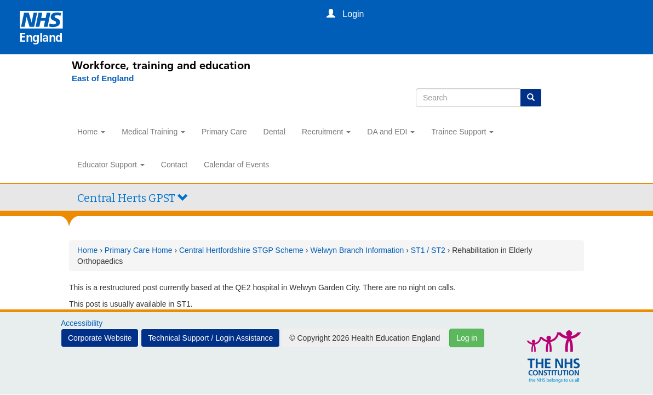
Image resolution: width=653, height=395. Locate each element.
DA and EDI (391, 131)
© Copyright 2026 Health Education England (364, 338)
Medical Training (153, 131)
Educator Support (111, 164)
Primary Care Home (139, 250)
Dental (274, 131)
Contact (174, 164)
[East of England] (97, 78)
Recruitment (326, 131)
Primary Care (224, 131)
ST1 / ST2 (428, 250)
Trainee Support (462, 131)
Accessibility (81, 323)
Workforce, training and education (161, 65)
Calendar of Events (236, 164)
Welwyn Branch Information (357, 250)
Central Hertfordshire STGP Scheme (241, 250)
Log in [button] (466, 338)
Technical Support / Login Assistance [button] (210, 338)
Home (91, 131)
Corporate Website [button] (99, 338)
